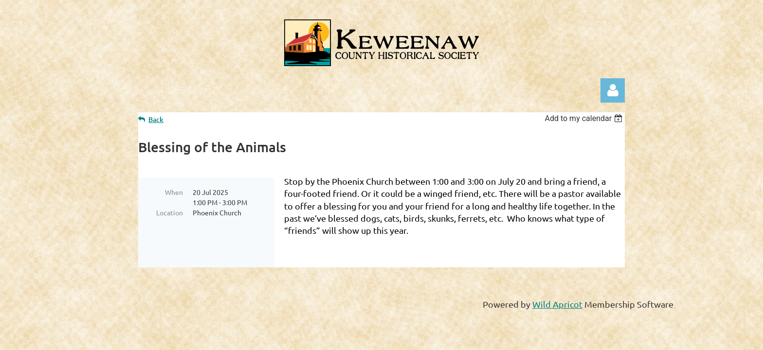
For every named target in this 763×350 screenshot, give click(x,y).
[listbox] (585, 118)
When (174, 192)
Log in (612, 90)
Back (156, 119)
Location (169, 212)
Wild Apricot (557, 304)
